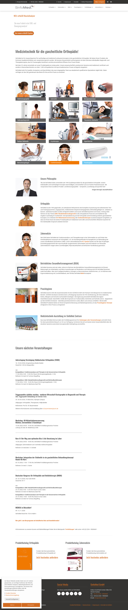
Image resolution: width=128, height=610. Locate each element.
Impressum (67, 2)
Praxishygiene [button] (78, 7)
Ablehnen (12, 604)
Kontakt (75, 2)
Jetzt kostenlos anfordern (47, 557)
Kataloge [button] (108, 7)
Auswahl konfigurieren (12, 599)
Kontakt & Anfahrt (106, 605)
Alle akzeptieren (30, 604)
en (111, 2)
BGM (82, 273)
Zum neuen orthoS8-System (24, 33)
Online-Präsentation (86, 2)
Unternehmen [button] (99, 7)
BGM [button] (70, 7)
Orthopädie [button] (52, 7)
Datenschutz (86, 605)
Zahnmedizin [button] (62, 7)
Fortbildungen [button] (89, 7)
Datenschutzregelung (12, 595)
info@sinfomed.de (100, 598)
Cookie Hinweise (11, 593)
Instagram (99, 2)
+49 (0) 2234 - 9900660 (36, 2)
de (107, 2)
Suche (58, 2)
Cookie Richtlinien (75, 605)
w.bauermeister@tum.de (50, 408)
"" (70, 529)
